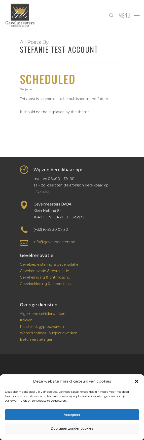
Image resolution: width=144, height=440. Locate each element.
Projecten (27, 89)
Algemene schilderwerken (42, 313)
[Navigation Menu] (129, 15)
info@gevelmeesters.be (54, 242)
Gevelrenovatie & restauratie (44, 271)
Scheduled (47, 79)
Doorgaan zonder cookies (72, 428)
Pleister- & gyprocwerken (42, 326)
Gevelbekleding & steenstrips (45, 284)
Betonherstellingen (36, 339)
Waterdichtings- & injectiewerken (48, 333)
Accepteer (72, 415)
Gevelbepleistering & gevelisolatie (49, 264)
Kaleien (26, 320)
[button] (136, 381)
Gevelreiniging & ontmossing (45, 277)
